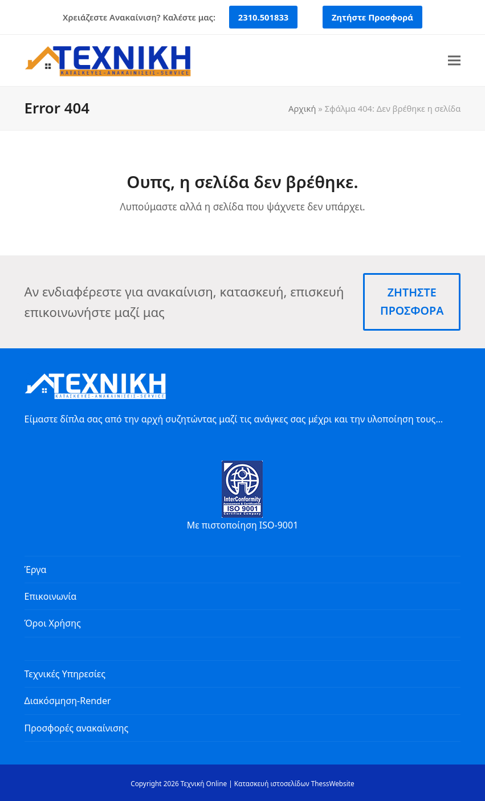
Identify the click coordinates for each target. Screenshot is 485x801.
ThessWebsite (332, 783)
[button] (454, 61)
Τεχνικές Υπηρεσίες (65, 674)
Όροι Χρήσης (53, 623)
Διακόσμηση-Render (68, 700)
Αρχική (302, 108)
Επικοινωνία (51, 596)
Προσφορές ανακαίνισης (77, 728)
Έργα (36, 569)
